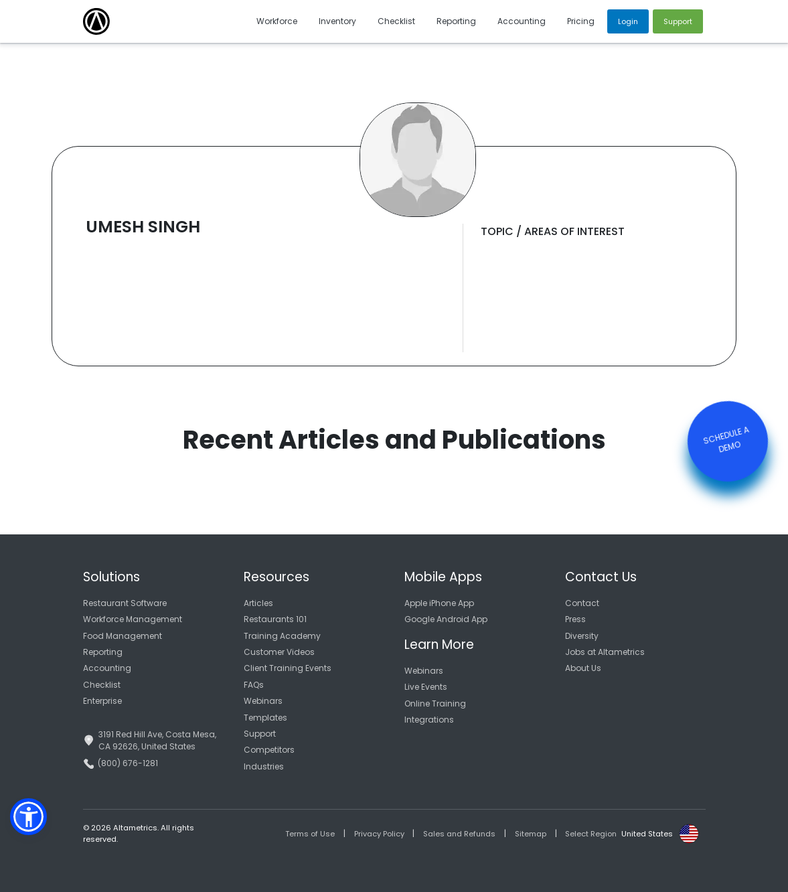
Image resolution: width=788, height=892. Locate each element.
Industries (264, 766)
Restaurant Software (125, 603)
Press (575, 619)
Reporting (103, 652)
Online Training (435, 703)
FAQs (254, 684)
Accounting (107, 668)
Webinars (263, 701)
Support (260, 733)
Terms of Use (310, 833)
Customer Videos (279, 652)
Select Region (591, 833)
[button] (28, 817)
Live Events (425, 686)
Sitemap (530, 833)
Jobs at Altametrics (605, 652)
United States (647, 833)
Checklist (102, 684)
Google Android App (445, 619)
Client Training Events (287, 668)
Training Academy (282, 636)
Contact (582, 603)
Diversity (582, 636)
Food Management (122, 636)
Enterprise (102, 701)
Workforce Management (132, 619)
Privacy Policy (379, 833)
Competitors (269, 749)
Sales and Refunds (459, 833)
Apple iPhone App (439, 603)
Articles (258, 603)
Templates (265, 717)
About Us (583, 668)
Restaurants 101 (275, 619)
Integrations (429, 719)
